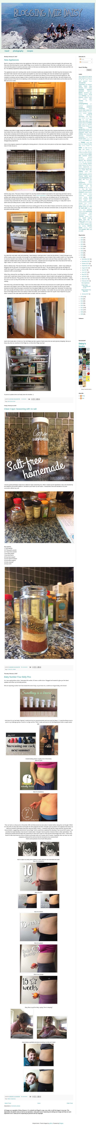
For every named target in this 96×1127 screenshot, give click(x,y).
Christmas (82, 108)
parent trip (89, 174)
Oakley (81, 171)
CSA (87, 116)
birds (80, 95)
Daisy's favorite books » (86, 389)
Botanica (81, 97)
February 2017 (85, 281)
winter (80, 227)
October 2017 (85, 263)
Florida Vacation (86, 126)
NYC (90, 169)
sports (80, 206)
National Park (85, 165)
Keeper (88, 145)
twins (80, 219)
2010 (82, 309)
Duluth (90, 121)
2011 (82, 307)
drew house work (11, 401)
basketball (81, 91)
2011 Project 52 (83, 76)
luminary (90, 152)
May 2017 (84, 274)
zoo (82, 231)
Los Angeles (85, 152)
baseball (81, 89)
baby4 (9, 1098)
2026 (82, 237)
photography (18, 51)
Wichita (89, 226)
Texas (90, 213)
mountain (80, 163)
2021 (82, 248)
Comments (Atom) (15, 1106)
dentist (83, 118)
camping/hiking (83, 103)
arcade (90, 81)
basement (89, 89)
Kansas (86, 144)
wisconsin (86, 227)
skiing (90, 197)
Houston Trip (89, 138)
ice (82, 140)
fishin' (80, 126)
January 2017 (85, 294)
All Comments (84, 62)
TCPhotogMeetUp (83, 213)
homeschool (89, 135)
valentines (87, 222)
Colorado (85, 111)
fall (87, 123)
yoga (91, 229)
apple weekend (83, 81)
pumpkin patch (86, 184)
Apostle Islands (88, 79)
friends (90, 127)
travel (7, 51)
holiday (81, 134)
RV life (85, 187)
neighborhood (86, 166)
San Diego (81, 189)
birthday (84, 95)
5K (83, 79)
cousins (80, 114)
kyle (86, 147)
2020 (82, 250)
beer (91, 92)
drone (86, 121)
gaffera (51, 1123)
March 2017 (85, 278)
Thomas (81, 216)
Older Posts (70, 1103)
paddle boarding (83, 174)
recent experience (41, 195)
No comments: (24, 667)
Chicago (81, 107)
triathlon (90, 218)
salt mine (90, 187)
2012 (82, 305)
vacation (82, 222)
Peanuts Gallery (83, 176)
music (80, 165)
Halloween (81, 132)
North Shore (85, 169)
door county (85, 119)
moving (85, 163)
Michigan (81, 157)
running (81, 187)
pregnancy (13, 1098)
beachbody (86, 92)
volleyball (87, 224)
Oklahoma (81, 173)
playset (87, 179)
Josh (82, 144)
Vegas (82, 224)
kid (91, 145)
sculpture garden (88, 192)
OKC (91, 171)
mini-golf (90, 157)
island (87, 142)
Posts (82, 59)
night (88, 168)
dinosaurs (87, 118)
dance (80, 118)
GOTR (80, 130)
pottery (90, 181)
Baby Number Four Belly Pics (17, 677)
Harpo (86, 132)
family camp (82, 124)
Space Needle (82, 205)
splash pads (89, 205)
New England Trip (83, 168)
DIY (91, 118)
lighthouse (90, 151)
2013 (82, 303)
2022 (82, 246)
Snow (90, 198)
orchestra (90, 173)
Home (38, 1103)
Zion (80, 231)
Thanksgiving (82, 214)
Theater (90, 214)
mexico (90, 155)
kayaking (83, 145)
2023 (82, 244)
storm (84, 209)
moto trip (84, 162)
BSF (80, 99)
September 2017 (86, 265)
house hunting (89, 137)
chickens (89, 107)
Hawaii (90, 132)
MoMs (80, 162)
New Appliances (11, 60)
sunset (83, 211)
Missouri (81, 160)
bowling (86, 97)
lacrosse (90, 147)
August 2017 (85, 268)
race (91, 184)
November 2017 (86, 261)
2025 (82, 240)
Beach (81, 92)
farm (86, 124)
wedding (84, 226)
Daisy (90, 116)
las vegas (84, 151)
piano (90, 177)
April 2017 (84, 276)
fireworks (90, 124)
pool (91, 179)
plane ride (82, 179)
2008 (82, 314)
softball (85, 200)
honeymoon (82, 137)
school (85, 190)
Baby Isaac (83, 86)
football (80, 127)
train (80, 218)
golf (91, 129)
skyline (80, 198)
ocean (86, 171)
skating (85, 197)
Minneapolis (81, 159)
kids (80, 148)
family (90, 123)
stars (88, 206)
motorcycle (89, 162)
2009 (82, 312)
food (91, 126)
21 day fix (10, 669)
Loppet (80, 152)
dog (80, 119)
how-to (80, 140)
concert (84, 113)
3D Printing (87, 78)
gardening (82, 129)
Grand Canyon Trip (87, 130)
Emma (84, 123)
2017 (82, 257)
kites (84, 147)
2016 (82, 296)
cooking (90, 113)
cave (91, 103)
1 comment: (24, 399)
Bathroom (89, 91)
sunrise (80, 211)
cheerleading (89, 105)
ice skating (86, 140)
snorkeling (85, 198)
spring (84, 206)
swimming (89, 211)
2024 (82, 242)
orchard (85, 173)
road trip (89, 186)
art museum (89, 84)
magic (80, 154)
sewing (90, 194)
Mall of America (84, 154)
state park (84, 208)
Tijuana (86, 216)
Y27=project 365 (84, 229)
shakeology (81, 195)
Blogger (61, 1123)
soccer (80, 200)
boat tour (89, 95)
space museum (88, 203)
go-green (87, 129)
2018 (82, 255)
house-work (82, 138)
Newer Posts (8, 1103)
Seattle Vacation (83, 194)
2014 (82, 301)
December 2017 (86, 259)
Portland (80, 181)
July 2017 (84, 270)
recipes (30, 51)
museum (90, 163)
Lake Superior (85, 149)
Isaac (83, 142)
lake (80, 149)
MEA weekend (83, 155)
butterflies (85, 99)
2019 (82, 253)
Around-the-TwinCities (82, 83)
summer (89, 210)
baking (90, 87)
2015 (82, 299)
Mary (90, 154)
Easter (80, 123)
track (91, 216)
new (91, 166)
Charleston (81, 105)
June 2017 (84, 272)
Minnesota (89, 159)
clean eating (86, 110)
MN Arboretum (88, 160)
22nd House (82, 78)
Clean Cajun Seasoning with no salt (20, 409)
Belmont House (83, 94)
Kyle (83, 398)
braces (90, 97)
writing (90, 227)
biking (90, 94)
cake (86, 100)
